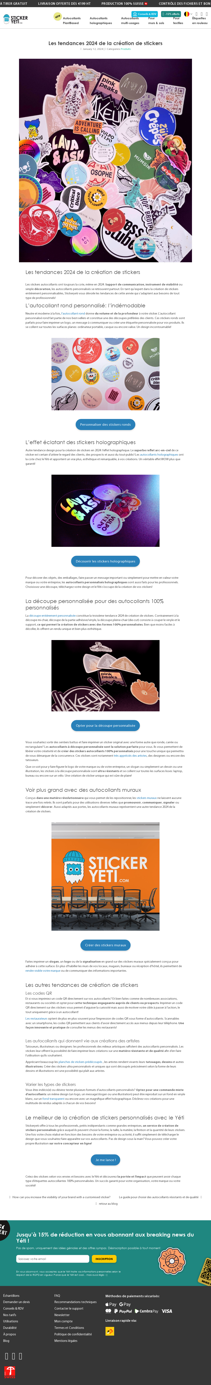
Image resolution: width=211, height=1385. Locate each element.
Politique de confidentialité (73, 1334)
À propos (9, 1334)
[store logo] (15, 19)
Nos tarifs (9, 1315)
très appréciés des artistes (130, 756)
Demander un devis (16, 1302)
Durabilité (10, 1328)
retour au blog (105, 1204)
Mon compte (63, 1321)
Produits (126, 49)
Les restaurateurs (36, 1018)
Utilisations (10, 1321)
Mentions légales (65, 1341)
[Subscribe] (104, 1259)
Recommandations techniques (75, 1302)
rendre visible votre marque (43, 971)
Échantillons (11, 1296)
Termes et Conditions (69, 1328)
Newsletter (62, 1315)
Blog (6, 1341)
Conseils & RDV (144, 14)
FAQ (57, 1296)
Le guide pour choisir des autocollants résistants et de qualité (161, 1197)
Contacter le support (68, 1308)
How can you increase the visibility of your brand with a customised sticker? (58, 1197)
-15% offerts (171, 14)
